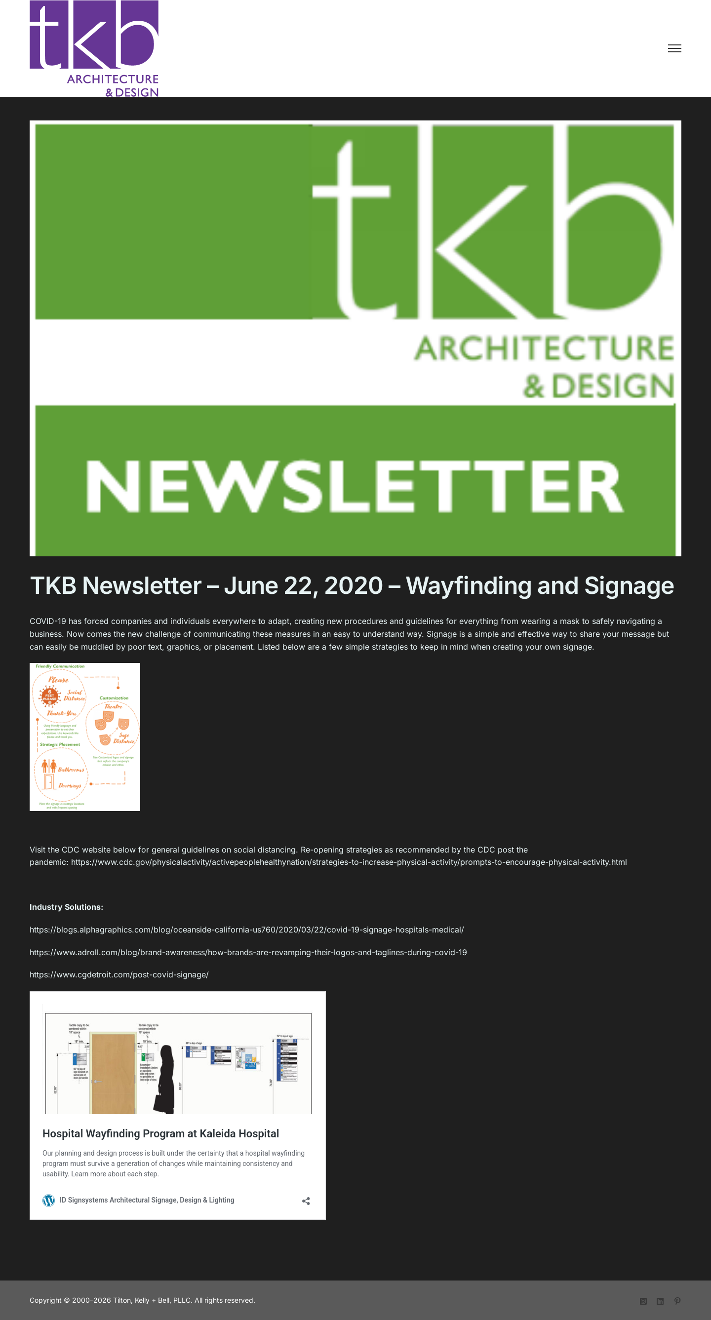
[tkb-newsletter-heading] (355, 362)
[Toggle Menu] (674, 48)
